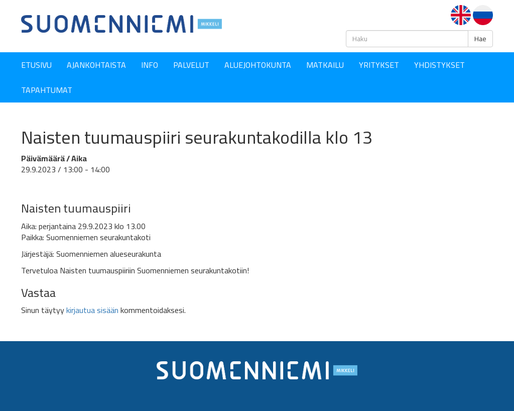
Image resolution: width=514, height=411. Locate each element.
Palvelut (191, 64)
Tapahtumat (46, 89)
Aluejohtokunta (257, 64)
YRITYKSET (379, 64)
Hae (480, 38)
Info (149, 64)
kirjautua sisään (92, 310)
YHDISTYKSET (439, 64)
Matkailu (325, 64)
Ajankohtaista (96, 64)
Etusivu (36, 64)
